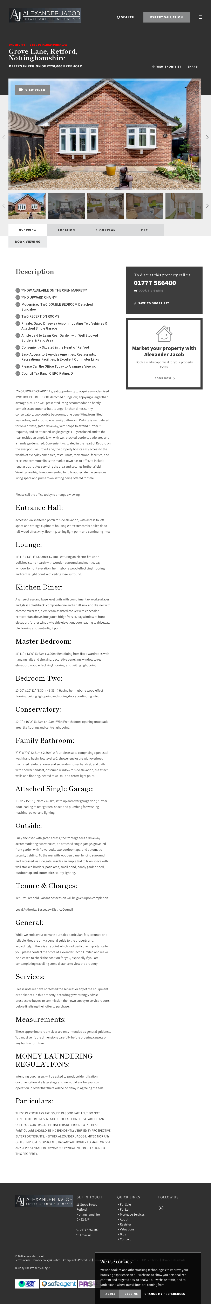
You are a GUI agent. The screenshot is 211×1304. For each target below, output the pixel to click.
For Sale (124, 1204)
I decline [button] (130, 1294)
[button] (3, 137)
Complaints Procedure (77, 1260)
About (122, 1219)
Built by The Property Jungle (32, 1268)
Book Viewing (27, 241)
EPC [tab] (144, 230)
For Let (123, 1209)
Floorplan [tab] (105, 230)
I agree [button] (109, 1294)
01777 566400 (155, 282)
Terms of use (22, 1260)
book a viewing (150, 290)
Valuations (126, 1229)
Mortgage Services (131, 1214)
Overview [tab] (28, 230)
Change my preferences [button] (164, 1294)
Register (124, 1224)
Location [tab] (66, 230)
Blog (121, 1234)
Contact (124, 1239)
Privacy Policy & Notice (46, 1260)
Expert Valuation (166, 17)
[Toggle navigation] (200, 17)
